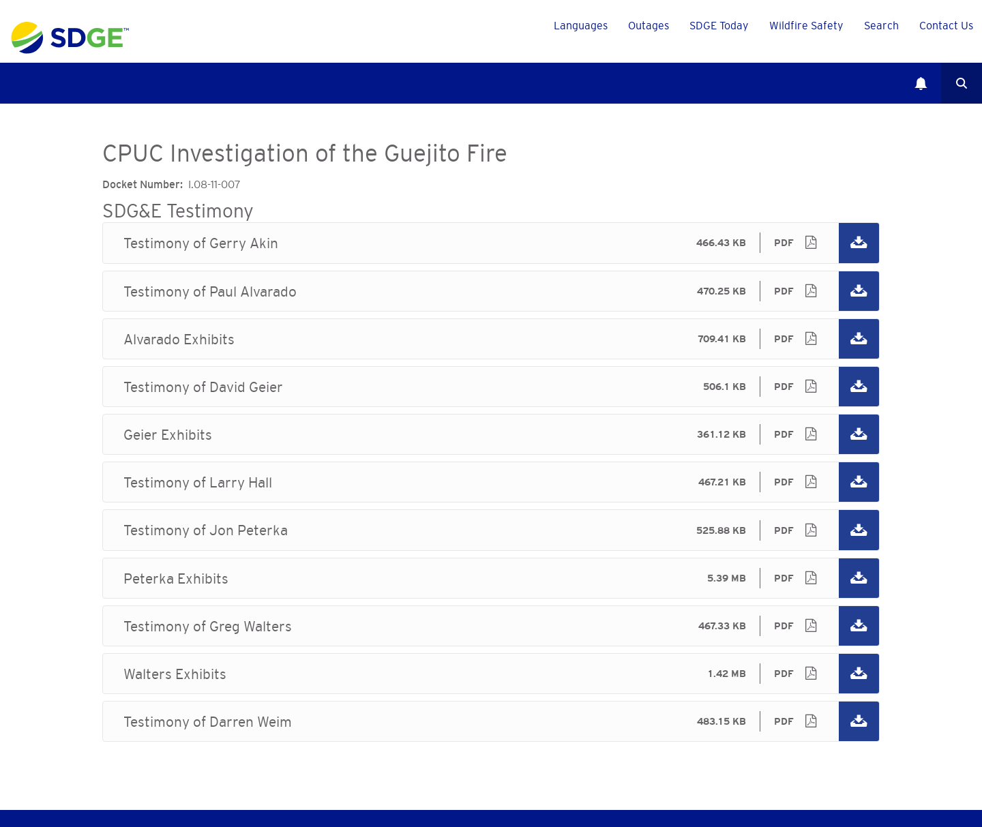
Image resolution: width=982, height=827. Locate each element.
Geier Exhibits (491, 434)
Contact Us (946, 25)
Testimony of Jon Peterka (491, 530)
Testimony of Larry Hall (491, 482)
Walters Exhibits (491, 673)
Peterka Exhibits (491, 578)
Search (961, 83)
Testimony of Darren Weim (491, 721)
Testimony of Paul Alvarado (491, 291)
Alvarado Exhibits (491, 339)
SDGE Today (719, 25)
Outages (648, 25)
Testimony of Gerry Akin (491, 242)
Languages (581, 25)
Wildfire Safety (806, 25)
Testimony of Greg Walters (491, 626)
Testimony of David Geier (491, 386)
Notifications (920, 83)
